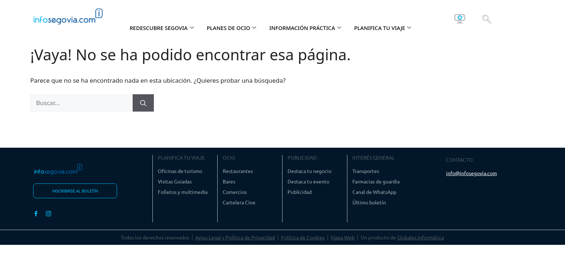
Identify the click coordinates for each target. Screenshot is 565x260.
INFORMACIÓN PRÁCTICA (305, 27)
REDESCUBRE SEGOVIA (162, 27)
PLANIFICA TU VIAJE (382, 27)
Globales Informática (420, 237)
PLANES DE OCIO (232, 27)
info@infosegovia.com (471, 173)
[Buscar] (143, 103)
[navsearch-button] (487, 19)
